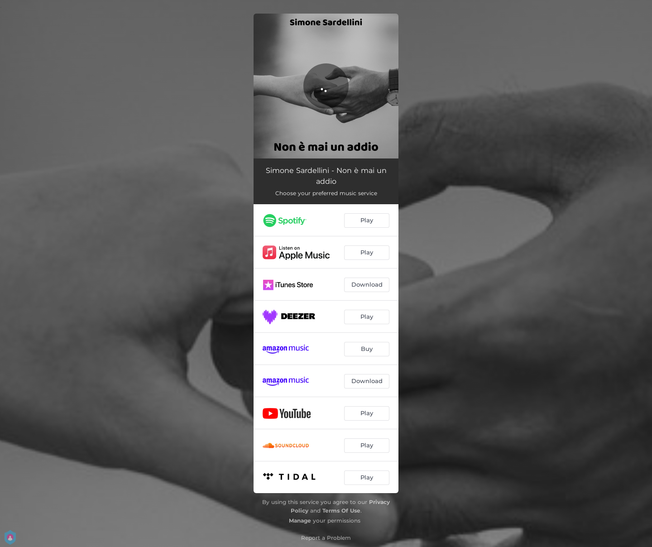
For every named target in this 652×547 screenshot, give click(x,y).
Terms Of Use (341, 510)
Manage (300, 520)
